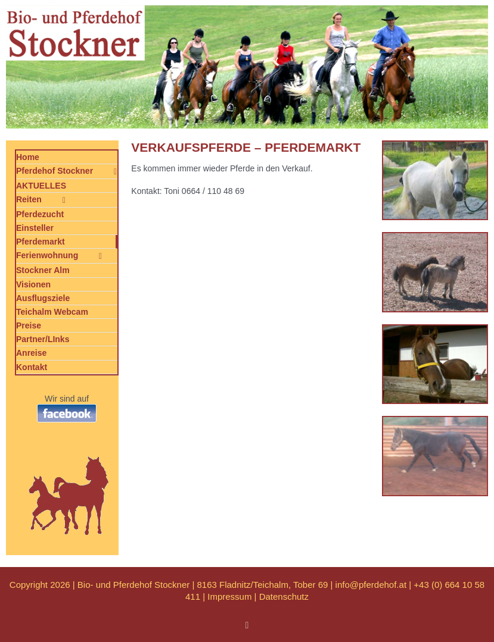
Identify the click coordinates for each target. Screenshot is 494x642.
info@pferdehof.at (370, 585)
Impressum (229, 596)
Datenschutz (284, 596)
